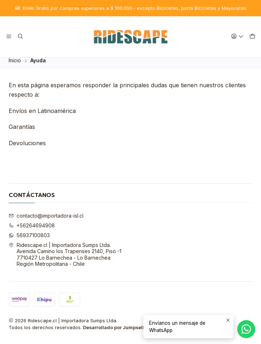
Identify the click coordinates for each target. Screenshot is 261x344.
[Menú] (8, 37)
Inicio (15, 65)
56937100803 (29, 239)
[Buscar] (20, 37)
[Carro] (252, 37)
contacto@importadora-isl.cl (46, 220)
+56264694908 (32, 230)
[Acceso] (237, 37)
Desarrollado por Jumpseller (116, 332)
